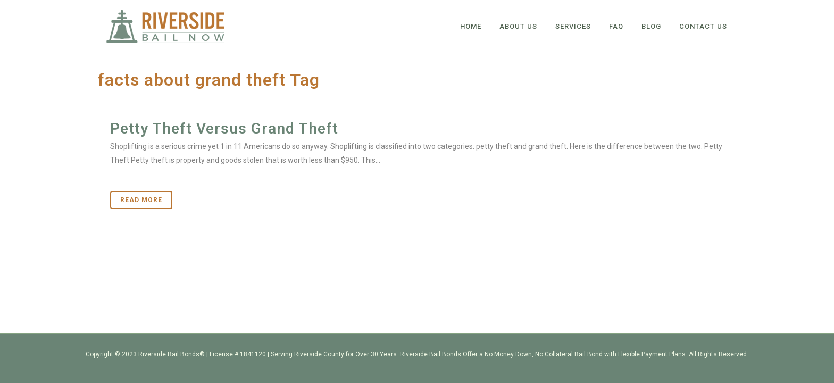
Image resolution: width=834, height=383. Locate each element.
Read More (141, 200)
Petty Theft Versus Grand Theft (224, 128)
